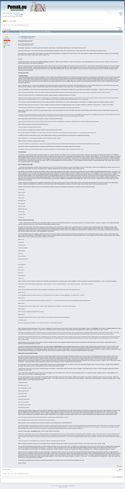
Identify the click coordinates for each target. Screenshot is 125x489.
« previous (118, 27)
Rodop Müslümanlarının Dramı (28, 36)
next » (121, 27)
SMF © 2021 (58, 485)
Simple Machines (64, 485)
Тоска (6, 37)
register (17, 13)
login (14, 13)
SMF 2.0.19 (54, 485)
